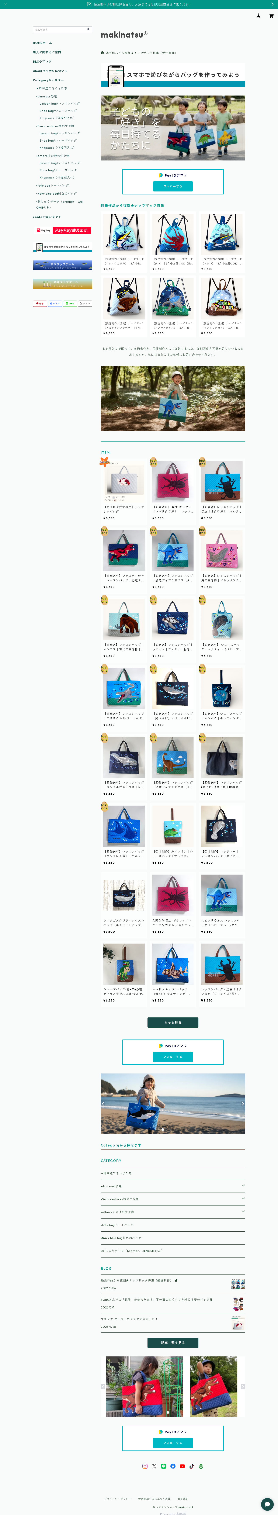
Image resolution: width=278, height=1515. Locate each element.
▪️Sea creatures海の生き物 (120, 1199)
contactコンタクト (47, 217)
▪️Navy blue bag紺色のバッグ (121, 1238)
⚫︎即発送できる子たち (116, 1173)
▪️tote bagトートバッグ (117, 1225)
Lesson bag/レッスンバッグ (60, 104)
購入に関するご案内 (47, 52)
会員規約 (183, 1498)
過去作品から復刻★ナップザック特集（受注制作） (139, 53)
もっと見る (172, 1022)
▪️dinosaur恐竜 (111, 1186)
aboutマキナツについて (50, 71)
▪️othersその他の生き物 (117, 1212)
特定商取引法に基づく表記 (154, 1498)
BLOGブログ (42, 61)
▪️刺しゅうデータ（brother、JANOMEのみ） (132, 1251)
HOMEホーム (42, 43)
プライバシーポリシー (117, 1498)
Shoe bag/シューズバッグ (58, 111)
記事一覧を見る (173, 1343)
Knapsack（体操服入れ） (58, 118)
